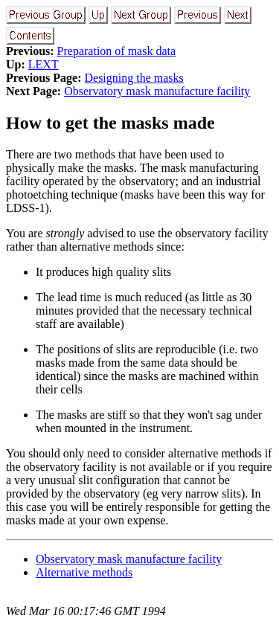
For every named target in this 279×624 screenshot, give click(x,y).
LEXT (43, 64)
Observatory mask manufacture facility (157, 91)
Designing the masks (133, 77)
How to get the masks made (110, 122)
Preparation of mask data (116, 51)
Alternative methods (84, 572)
